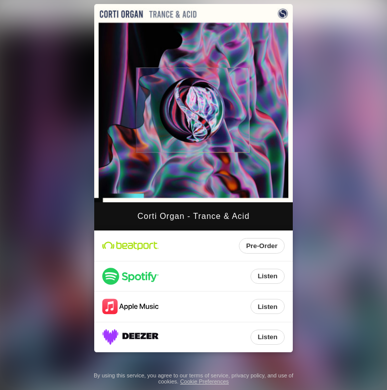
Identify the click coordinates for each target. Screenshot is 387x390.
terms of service (209, 375)
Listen (267, 276)
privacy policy (247, 375)
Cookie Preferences (204, 381)
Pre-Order (261, 246)
